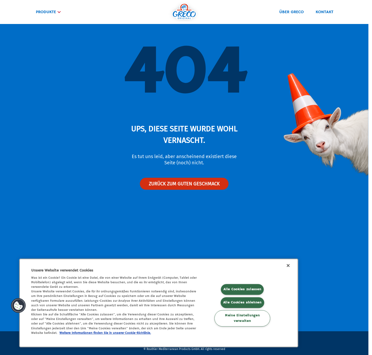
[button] (18, 305)
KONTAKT (324, 12)
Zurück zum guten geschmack (184, 184)
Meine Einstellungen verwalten (242, 318)
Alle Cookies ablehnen (242, 302)
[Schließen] (288, 265)
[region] (158, 303)
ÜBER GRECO (291, 12)
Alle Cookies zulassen (242, 289)
